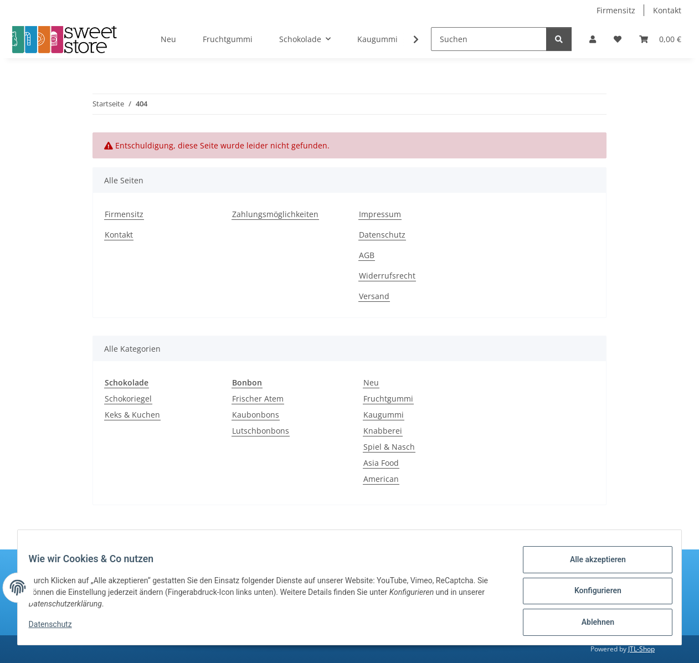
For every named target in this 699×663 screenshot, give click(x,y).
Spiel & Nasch (389, 446)
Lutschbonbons (260, 430)
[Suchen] (489, 39)
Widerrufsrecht (387, 275)
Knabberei (382, 430)
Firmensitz (616, 10)
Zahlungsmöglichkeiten (275, 214)
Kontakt (667, 10)
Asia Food (381, 463)
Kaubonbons (255, 414)
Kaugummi (383, 414)
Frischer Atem (258, 398)
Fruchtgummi (388, 398)
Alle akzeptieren (591, 566)
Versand (374, 296)
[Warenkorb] (660, 39)
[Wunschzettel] (617, 39)
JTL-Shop (641, 649)
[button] (592, 39)
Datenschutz (57, 628)
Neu (371, 382)
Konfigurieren (590, 594)
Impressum (380, 214)
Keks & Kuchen (132, 414)
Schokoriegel (128, 398)
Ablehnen (590, 623)
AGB (366, 255)
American (381, 479)
